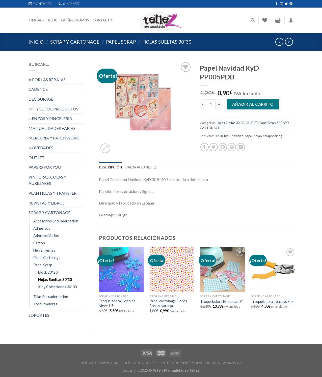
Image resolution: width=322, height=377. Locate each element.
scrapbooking (272, 136)
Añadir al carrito (253, 104)
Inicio (36, 42)
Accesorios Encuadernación (55, 221)
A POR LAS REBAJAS (47, 79)
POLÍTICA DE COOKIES (139, 363)
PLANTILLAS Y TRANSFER (52, 193)
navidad (238, 136)
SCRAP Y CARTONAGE (74, 42)
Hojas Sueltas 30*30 (166, 42)
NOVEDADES (41, 147)
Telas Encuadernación (50, 297)
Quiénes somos (75, 20)
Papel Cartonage (47, 257)
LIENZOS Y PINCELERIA (50, 118)
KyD (227, 136)
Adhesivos (41, 228)
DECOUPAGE (41, 99)
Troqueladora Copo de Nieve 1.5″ (117, 303)
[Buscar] (253, 20)
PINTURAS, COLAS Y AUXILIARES (47, 180)
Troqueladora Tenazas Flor (272, 301)
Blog (53, 20)
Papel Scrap (121, 42)
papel (249, 136)
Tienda (37, 20)
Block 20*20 (48, 272)
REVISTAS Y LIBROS (47, 202)
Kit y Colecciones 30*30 (57, 287)
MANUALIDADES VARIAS (52, 128)
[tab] (110, 167)
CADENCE (38, 89)
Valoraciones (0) (140, 167)
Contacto (102, 20)
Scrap (258, 136)
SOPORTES (39, 315)
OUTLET (37, 157)
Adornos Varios (46, 236)
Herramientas (44, 250)
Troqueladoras (45, 304)
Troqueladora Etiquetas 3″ (221, 301)
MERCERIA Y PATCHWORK (54, 137)
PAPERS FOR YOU (45, 167)
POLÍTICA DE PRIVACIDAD (98, 363)
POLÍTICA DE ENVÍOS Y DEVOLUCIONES (189, 363)
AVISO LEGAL (233, 363)
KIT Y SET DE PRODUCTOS (53, 108)
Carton (39, 243)
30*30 (218, 136)
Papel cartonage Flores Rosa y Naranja (168, 303)
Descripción (110, 167)
